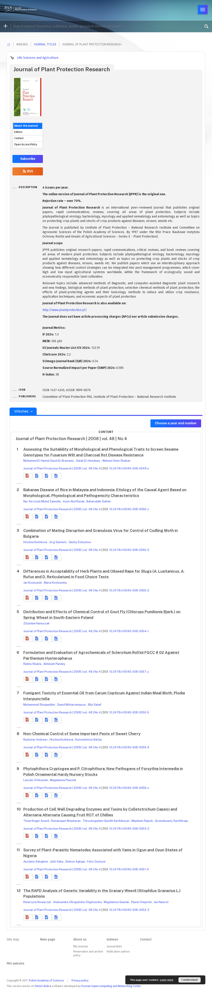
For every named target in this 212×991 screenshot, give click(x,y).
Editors (18, 132)
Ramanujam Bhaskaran (66, 820)
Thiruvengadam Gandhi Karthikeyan (106, 820)
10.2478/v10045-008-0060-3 (129, 550)
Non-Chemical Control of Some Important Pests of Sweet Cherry (81, 733)
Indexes (112, 939)
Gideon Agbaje (75, 861)
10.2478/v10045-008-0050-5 (129, 712)
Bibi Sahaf (94, 704)
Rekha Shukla (32, 664)
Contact (19, 138)
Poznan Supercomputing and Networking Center (111, 986)
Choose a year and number (176, 423)
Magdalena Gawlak (117, 902)
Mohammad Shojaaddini (39, 704)
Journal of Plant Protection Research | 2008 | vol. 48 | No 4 (62, 468)
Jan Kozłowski (33, 582)
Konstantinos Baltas (88, 739)
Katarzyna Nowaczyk (37, 902)
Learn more (166, 980)
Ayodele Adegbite (36, 861)
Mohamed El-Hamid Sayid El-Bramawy (49, 460)
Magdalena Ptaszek (63, 780)
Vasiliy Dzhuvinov (80, 542)
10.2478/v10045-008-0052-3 (129, 910)
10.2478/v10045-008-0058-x (129, 788)
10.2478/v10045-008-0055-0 (129, 590)
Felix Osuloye (96, 861)
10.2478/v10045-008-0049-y (129, 468)
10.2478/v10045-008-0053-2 (129, 828)
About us (79, 939)
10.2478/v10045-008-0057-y (129, 671)
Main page (47, 939)
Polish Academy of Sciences (46, 980)
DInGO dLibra (43, 986)
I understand (190, 979)
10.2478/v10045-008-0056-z (129, 509)
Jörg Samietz (58, 542)
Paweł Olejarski (141, 902)
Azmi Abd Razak (74, 501)
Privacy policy (80, 980)
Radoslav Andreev (35, 739)
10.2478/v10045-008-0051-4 (129, 869)
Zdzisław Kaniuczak (36, 623)
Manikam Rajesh (143, 820)
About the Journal (26, 125)
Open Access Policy (25, 144)
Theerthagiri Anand (36, 820)
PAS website (15, 963)
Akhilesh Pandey (54, 664)
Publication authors (118, 951)
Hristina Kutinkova (35, 542)
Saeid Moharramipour (72, 704)
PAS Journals (80, 946)
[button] (27, 476)
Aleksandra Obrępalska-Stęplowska (77, 902)
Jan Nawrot (161, 902)
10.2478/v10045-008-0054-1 (129, 631)
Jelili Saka (57, 861)
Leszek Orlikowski (36, 780)
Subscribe (27, 159)
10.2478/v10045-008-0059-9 (129, 747)
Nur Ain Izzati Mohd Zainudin (42, 501)
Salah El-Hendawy (88, 460)
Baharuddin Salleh (98, 501)
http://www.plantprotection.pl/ (64, 310)
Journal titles (45, 44)
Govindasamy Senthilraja (171, 820)
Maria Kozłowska (55, 582)
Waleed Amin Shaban (116, 460)
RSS (27, 171)
